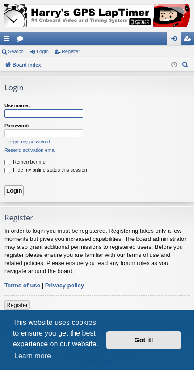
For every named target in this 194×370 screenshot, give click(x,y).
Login (43, 51)
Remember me (25, 161)
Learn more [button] (32, 356)
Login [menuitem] (176, 40)
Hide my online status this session (45, 169)
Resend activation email (30, 150)
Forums (22, 40)
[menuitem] (185, 65)
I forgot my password (27, 141)
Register (71, 51)
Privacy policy (64, 285)
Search (16, 51)
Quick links (8, 40)
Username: (17, 105)
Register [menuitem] (189, 40)
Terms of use (22, 285)
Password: (17, 125)
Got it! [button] (144, 340)
